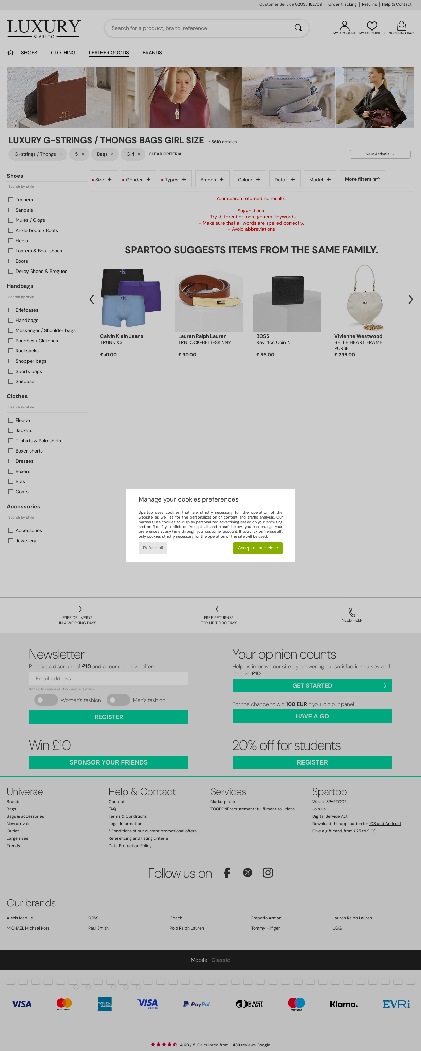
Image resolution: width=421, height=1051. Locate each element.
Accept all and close (258, 548)
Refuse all (153, 548)
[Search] (298, 28)
